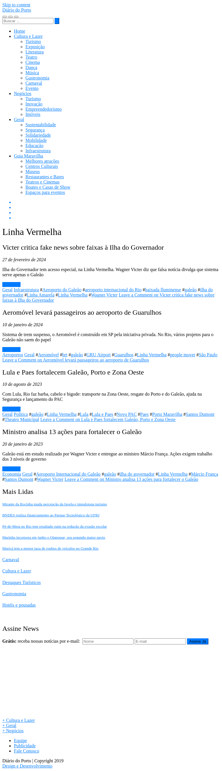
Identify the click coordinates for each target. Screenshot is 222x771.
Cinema (32, 62)
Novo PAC (127, 414)
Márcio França (204, 474)
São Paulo (208, 354)
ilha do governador (137, 474)
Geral (19, 119)
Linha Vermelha (72, 294)
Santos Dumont (200, 414)
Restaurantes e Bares (44, 176)
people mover (182, 354)
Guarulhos (124, 354)
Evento (31, 88)
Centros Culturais (41, 166)
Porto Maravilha (167, 414)
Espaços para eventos (45, 192)
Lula (84, 414)
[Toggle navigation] (4, 17)
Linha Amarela (41, 294)
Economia (11, 474)
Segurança (35, 129)
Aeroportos (12, 354)
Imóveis (32, 114)
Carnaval (33, 83)
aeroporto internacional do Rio (113, 289)
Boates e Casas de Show (48, 187)
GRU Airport (98, 354)
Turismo (33, 41)
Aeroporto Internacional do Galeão (68, 474)
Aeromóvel (48, 354)
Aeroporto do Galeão (62, 289)
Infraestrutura (38, 150)
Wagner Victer (104, 294)
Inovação (33, 103)
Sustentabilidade (40, 124)
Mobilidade (36, 140)
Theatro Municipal (22, 419)
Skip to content (16, 4)
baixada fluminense (163, 289)
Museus (32, 171)
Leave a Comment (75, 359)
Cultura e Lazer (28, 36)
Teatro (31, 57)
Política (21, 414)
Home (19, 31)
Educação (34, 145)
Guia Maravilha (28, 155)
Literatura (34, 51)
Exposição (35, 46)
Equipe (20, 740)
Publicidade (25, 745)
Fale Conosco (26, 750)
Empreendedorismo (43, 109)
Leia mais (11, 284)
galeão (190, 289)
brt (65, 354)
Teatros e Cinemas (42, 181)
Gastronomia (37, 77)
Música (32, 72)
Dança (31, 67)
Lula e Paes (102, 414)
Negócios (22, 93)
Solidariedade (38, 135)
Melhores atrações (42, 161)
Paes (144, 414)
